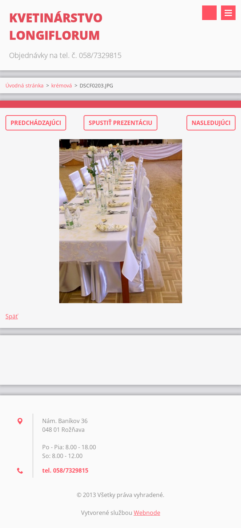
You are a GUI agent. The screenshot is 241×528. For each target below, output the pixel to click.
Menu (228, 12)
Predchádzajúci (36, 123)
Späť (11, 316)
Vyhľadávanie (209, 12)
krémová (61, 85)
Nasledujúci (211, 123)
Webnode (147, 513)
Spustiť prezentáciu (120, 123)
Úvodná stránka (24, 85)
